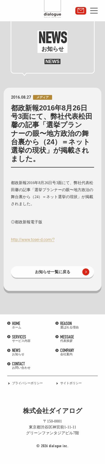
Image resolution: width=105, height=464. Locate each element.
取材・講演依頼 (80, 11)
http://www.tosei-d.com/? (32, 239)
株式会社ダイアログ (52, 410)
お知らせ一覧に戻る (52, 272)
